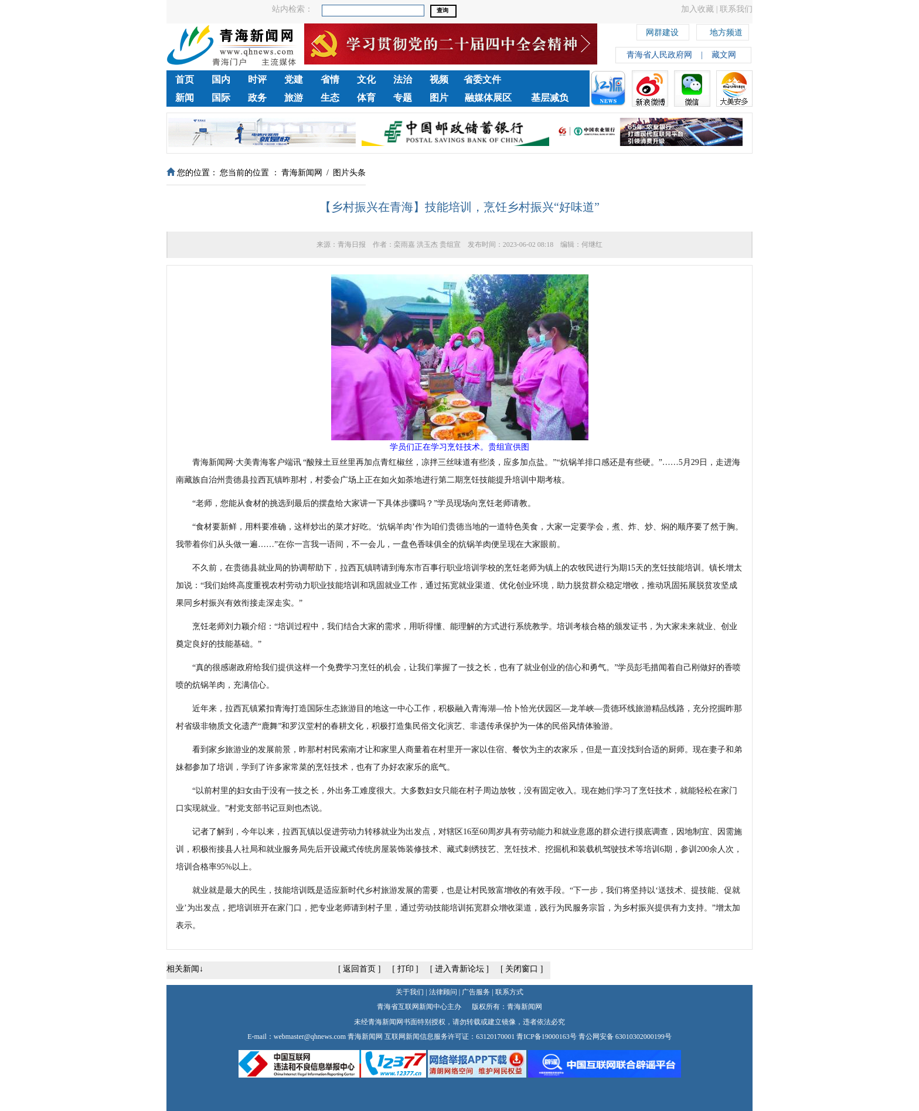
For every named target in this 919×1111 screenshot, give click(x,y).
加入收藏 (697, 9)
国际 (221, 98)
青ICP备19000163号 (546, 1036)
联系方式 (509, 992)
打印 (405, 968)
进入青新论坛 (459, 968)
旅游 (293, 98)
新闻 (184, 98)
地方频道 (726, 30)
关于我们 (410, 992)
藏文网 (724, 54)
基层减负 (550, 98)
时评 (257, 79)
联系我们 (736, 9)
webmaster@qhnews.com (310, 1036)
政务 (257, 98)
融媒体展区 (488, 98)
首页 (184, 79)
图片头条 (349, 172)
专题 (402, 98)
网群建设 (662, 30)
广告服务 (476, 992)
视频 (439, 79)
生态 (330, 98)
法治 (402, 79)
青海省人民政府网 (659, 54)
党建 (293, 79)
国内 (221, 79)
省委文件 (482, 79)
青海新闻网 (301, 172)
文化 (366, 79)
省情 (330, 79)
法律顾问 (443, 992)
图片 (439, 98)
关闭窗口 (521, 968)
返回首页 (359, 968)
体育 (366, 98)
